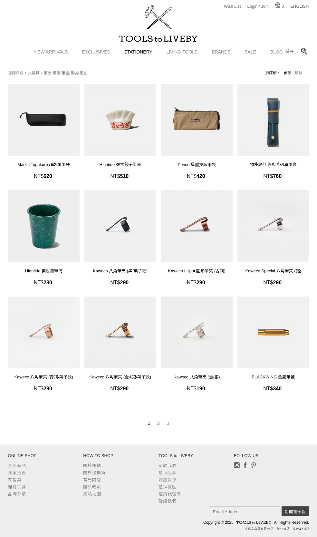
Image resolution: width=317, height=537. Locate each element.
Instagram (237, 465)
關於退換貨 (94, 472)
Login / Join (258, 6)
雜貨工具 (17, 486)
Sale (250, 56)
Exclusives (96, 56)
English (299, 6)
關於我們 (167, 465)
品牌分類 (17, 494)
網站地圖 (92, 494)
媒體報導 (167, 479)
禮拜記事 (167, 472)
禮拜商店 (16, 73)
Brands (221, 56)
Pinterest (253, 465)
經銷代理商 (169, 494)
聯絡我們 (167, 501)
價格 (299, 73)
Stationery (138, 56)
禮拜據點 (167, 486)
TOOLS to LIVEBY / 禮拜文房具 (158, 40)
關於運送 (92, 465)
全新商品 (17, 465)
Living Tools (182, 56)
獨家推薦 (17, 472)
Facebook (245, 465)
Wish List (232, 6)
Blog (276, 56)
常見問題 (92, 479)
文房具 (33, 73)
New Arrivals (51, 56)
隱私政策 (92, 486)
